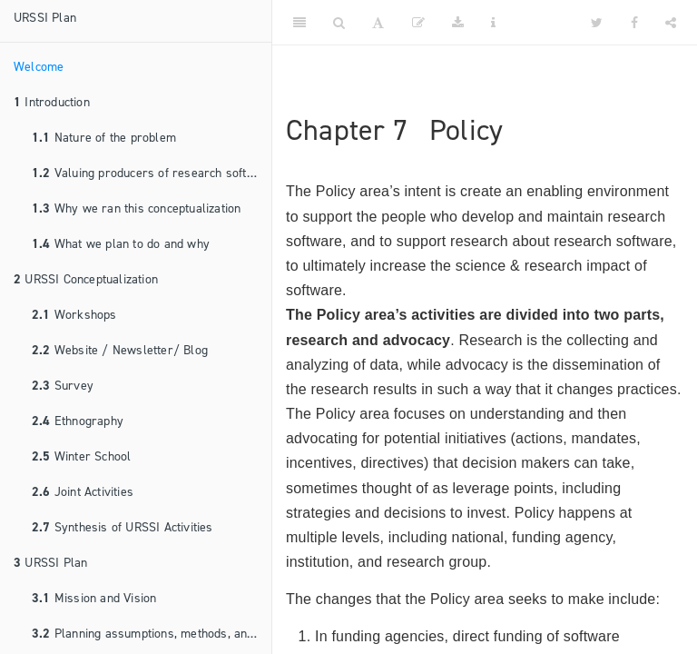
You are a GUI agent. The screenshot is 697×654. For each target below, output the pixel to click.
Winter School (81, 456)
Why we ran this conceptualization (136, 208)
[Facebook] (634, 22)
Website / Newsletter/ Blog (120, 350)
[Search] (338, 22)
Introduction (52, 102)
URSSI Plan (45, 17)
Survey (62, 385)
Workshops (74, 314)
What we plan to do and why (121, 244)
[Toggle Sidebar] (299, 22)
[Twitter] (596, 22)
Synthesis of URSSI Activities (122, 527)
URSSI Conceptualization (86, 279)
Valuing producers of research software (151, 173)
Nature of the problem (104, 137)
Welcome (39, 66)
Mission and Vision (94, 598)
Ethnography (77, 421)
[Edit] (418, 22)
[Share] (671, 22)
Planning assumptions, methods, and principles (151, 633)
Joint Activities (82, 491)
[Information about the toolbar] (493, 22)
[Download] (457, 22)
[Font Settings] (378, 22)
